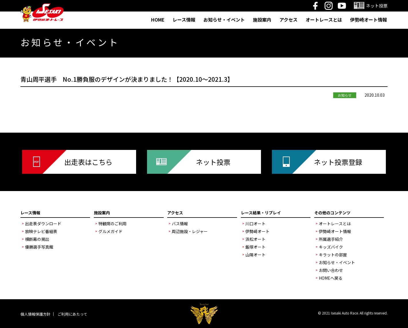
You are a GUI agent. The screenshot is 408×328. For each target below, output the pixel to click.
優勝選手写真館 (39, 247)
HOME (158, 19)
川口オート (255, 223)
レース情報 (184, 19)
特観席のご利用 (112, 223)
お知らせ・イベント (224, 19)
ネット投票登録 (338, 162)
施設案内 (262, 19)
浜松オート (255, 239)
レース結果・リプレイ (261, 213)
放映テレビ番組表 (41, 231)
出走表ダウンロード (43, 223)
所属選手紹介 (331, 239)
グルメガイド (110, 231)
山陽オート (255, 255)
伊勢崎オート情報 (368, 19)
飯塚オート (255, 247)
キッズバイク (331, 247)
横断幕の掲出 (37, 239)
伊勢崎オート (257, 231)
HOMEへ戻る (330, 278)
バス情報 (180, 223)
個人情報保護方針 (35, 314)
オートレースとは (324, 19)
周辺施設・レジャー (190, 231)
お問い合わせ (331, 270)
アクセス (288, 19)
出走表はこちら (88, 162)
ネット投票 (213, 162)
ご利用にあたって (72, 314)
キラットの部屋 (333, 255)
